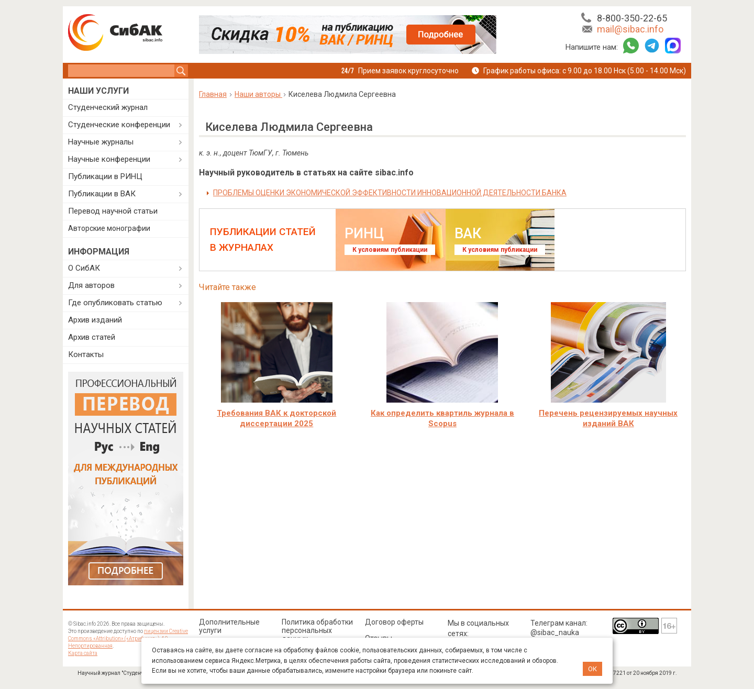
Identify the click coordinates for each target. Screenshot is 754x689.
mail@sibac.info (630, 29)
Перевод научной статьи (113, 211)
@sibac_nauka (554, 632)
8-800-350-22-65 (632, 18)
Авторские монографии (109, 228)
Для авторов (91, 285)
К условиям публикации (389, 249)
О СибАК (84, 268)
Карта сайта (82, 653)
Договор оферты (394, 622)
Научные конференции (109, 159)
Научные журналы (101, 142)
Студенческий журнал (108, 107)
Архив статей (91, 337)
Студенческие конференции (119, 124)
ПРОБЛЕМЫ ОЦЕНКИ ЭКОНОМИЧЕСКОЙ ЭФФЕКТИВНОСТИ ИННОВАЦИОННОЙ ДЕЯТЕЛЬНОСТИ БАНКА (390, 192)
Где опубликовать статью (115, 302)
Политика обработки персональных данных (317, 630)
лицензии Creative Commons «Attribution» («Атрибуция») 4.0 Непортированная (128, 638)
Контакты (86, 354)
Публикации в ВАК (102, 193)
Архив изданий (95, 320)
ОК (592, 669)
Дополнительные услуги (229, 626)
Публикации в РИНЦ (105, 176)
